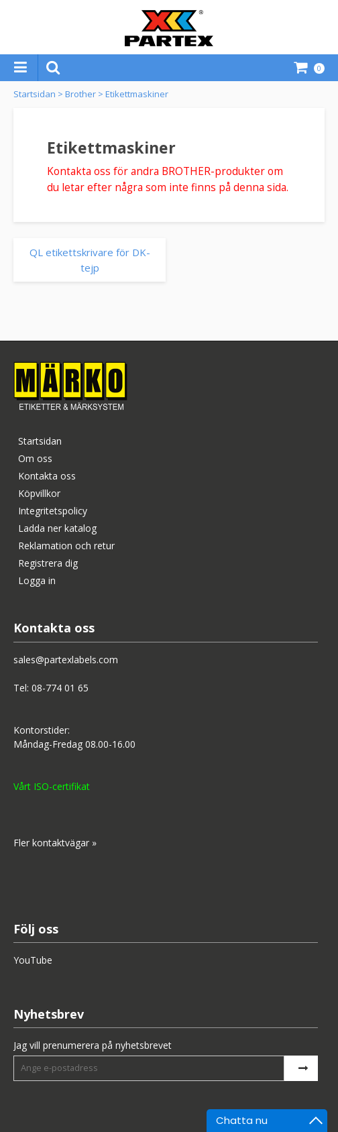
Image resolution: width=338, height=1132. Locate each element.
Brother (80, 94)
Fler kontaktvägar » (55, 842)
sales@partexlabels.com (65, 659)
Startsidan (34, 94)
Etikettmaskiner (136, 94)
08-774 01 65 (60, 687)
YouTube (32, 960)
